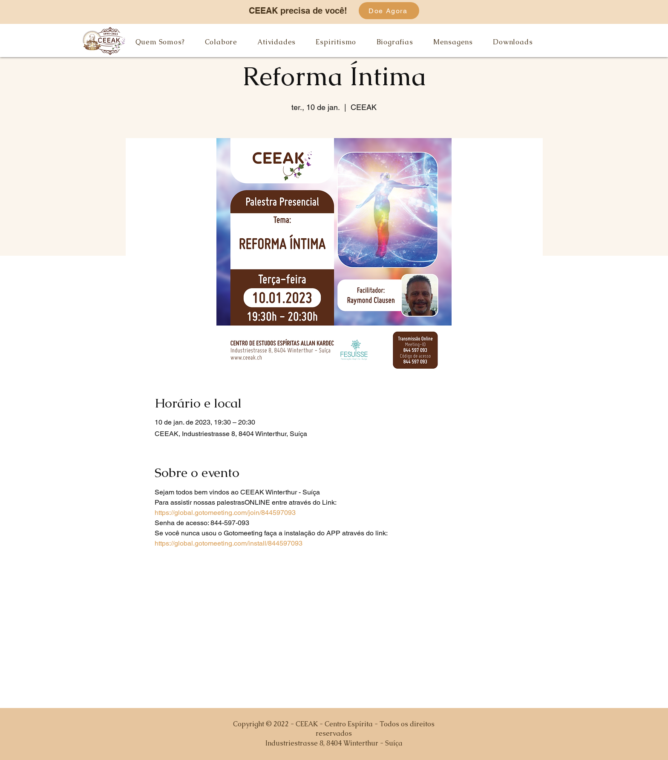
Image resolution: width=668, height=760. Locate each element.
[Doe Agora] (389, 10)
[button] (160, 42)
